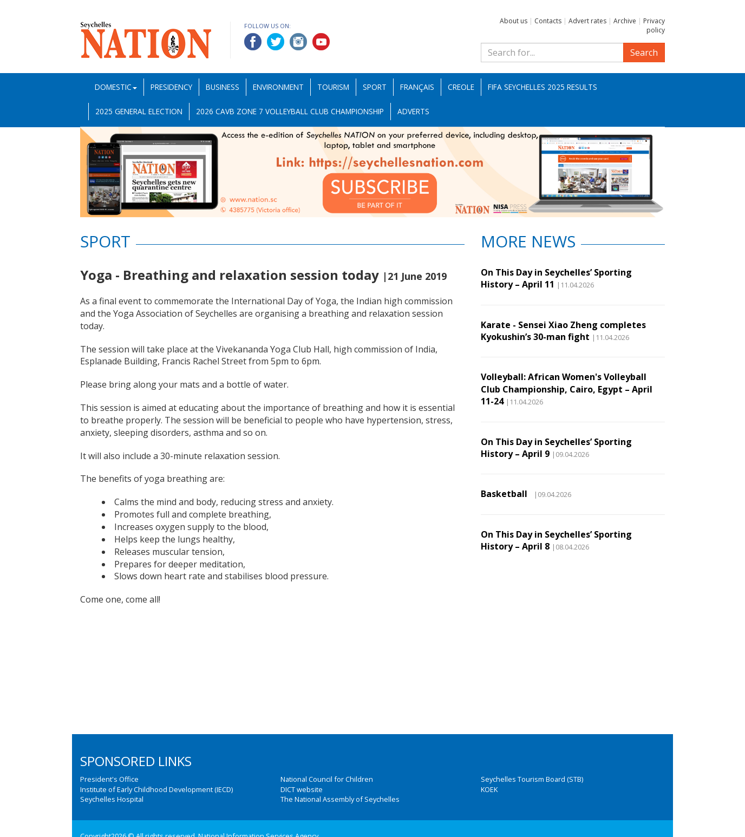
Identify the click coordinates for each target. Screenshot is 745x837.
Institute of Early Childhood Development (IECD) (156, 789)
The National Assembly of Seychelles (340, 799)
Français (417, 87)
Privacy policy (654, 25)
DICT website (301, 789)
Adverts (413, 111)
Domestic (116, 87)
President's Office (109, 779)
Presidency (171, 87)
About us (513, 20)
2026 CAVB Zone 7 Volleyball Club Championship (290, 111)
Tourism (333, 87)
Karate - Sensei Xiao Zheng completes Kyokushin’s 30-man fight (563, 331)
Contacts (547, 20)
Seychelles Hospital (111, 799)
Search (644, 52)
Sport (375, 87)
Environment (278, 87)
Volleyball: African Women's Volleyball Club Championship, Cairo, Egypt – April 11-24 (566, 389)
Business (222, 87)
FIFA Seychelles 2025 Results (542, 87)
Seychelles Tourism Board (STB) (532, 779)
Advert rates (587, 20)
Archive (624, 20)
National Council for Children (326, 779)
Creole (461, 87)
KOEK (489, 789)
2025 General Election (138, 111)
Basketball (506, 494)
